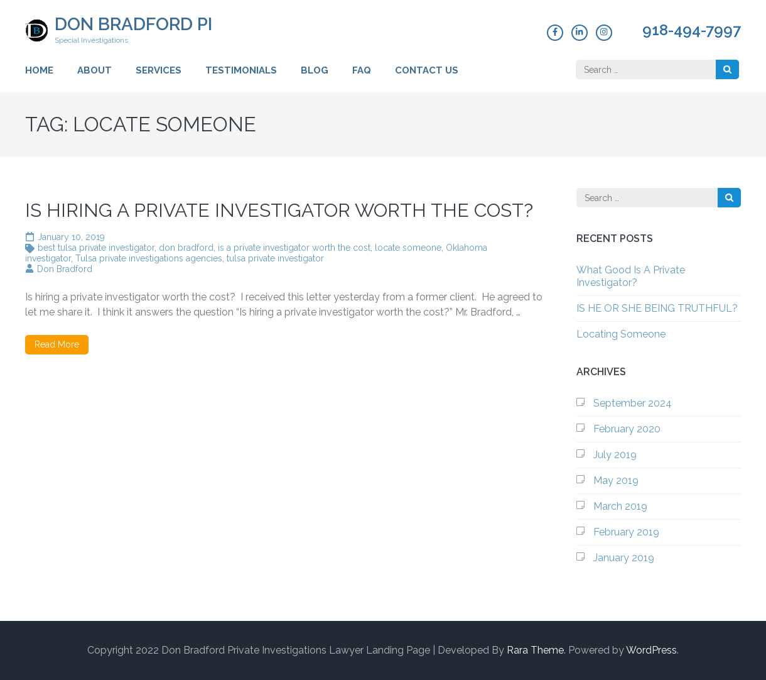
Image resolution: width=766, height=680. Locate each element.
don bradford (186, 248)
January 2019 (623, 558)
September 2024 (632, 403)
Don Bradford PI (133, 24)
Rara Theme (535, 650)
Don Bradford (64, 269)
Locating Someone (621, 334)
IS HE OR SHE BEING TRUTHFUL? (657, 308)
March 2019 (620, 506)
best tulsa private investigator (96, 248)
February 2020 (627, 429)
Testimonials (241, 70)
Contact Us (426, 70)
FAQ (361, 70)
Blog (314, 70)
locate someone (408, 248)
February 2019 (626, 532)
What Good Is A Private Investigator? (630, 276)
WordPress (651, 650)
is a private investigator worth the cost (294, 248)
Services (158, 70)
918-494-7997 (691, 30)
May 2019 (616, 480)
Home (39, 70)
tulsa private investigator (275, 258)
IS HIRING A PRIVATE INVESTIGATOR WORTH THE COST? (279, 210)
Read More (57, 344)
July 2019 (615, 455)
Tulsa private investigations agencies (148, 258)
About (94, 70)
